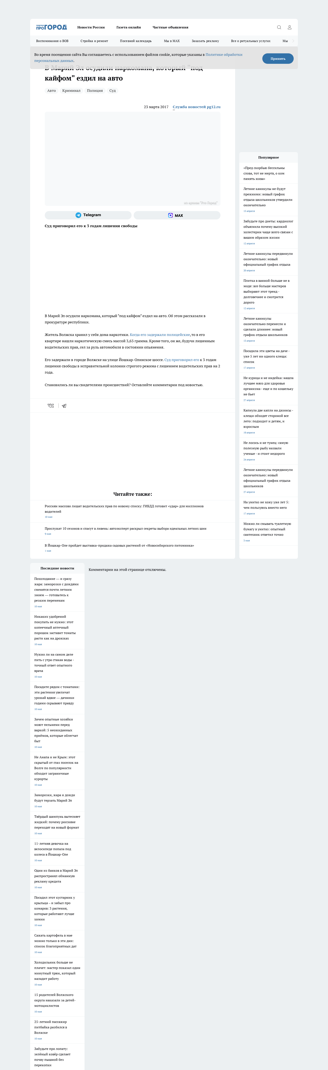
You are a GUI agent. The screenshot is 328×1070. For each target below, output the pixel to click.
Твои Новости (38, 904)
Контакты (89, 934)
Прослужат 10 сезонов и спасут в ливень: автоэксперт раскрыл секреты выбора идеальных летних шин (132, 531)
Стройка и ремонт (94, 41)
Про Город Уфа (146, 904)
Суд (112, 90)
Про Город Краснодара (115, 913)
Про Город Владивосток (80, 913)
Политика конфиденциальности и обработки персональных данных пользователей (79, 1009)
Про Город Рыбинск (113, 904)
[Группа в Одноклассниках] (223, 905)
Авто (51, 90)
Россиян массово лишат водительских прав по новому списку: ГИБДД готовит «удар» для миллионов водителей (132, 512)
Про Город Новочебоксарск (82, 898)
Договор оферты (40, 928)
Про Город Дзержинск (43, 913)
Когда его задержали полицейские (160, 334)
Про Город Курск (76, 904)
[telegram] (65, 406)
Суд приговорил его (181, 359)
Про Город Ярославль (114, 898)
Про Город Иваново (185, 898)
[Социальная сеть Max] (177, 215)
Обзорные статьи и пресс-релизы (156, 928)
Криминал (71, 90)
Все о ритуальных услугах (250, 41)
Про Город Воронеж (149, 898)
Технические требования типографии (105, 928)
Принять (278, 58)
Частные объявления (170, 27)
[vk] (51, 406)
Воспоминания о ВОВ (52, 41)
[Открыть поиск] (279, 27)
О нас (33, 934)
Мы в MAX (172, 41)
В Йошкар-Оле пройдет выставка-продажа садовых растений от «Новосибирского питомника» (132, 548)
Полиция (95, 90)
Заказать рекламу (205, 41)
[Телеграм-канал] (88, 215)
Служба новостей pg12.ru (196, 106)
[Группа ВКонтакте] (213, 905)
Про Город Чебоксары (43, 898)
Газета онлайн (129, 27)
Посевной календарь (136, 41)
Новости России (91, 27)
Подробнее (140, 1003)
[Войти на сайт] (289, 27)
